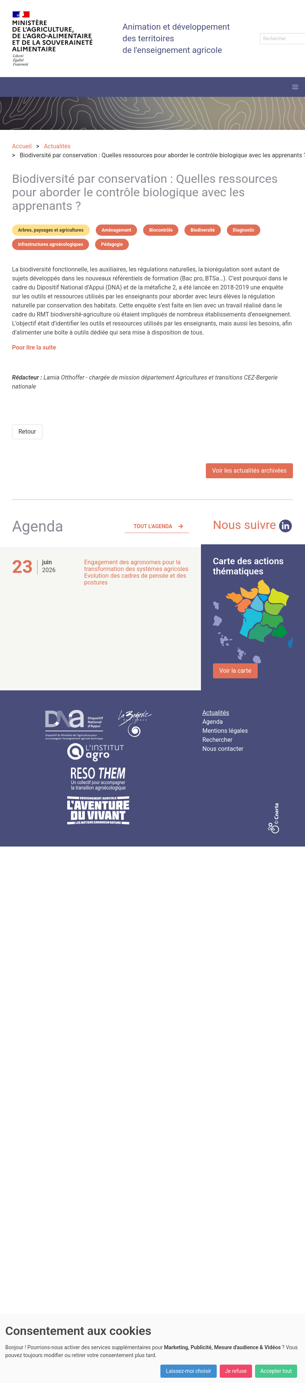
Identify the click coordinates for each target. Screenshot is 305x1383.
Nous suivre (252, 525)
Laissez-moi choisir (188, 1371)
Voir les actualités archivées (249, 470)
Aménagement (116, 230)
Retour (27, 431)
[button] (295, 87)
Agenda (212, 721)
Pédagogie (111, 244)
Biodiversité (202, 230)
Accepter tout (276, 1371)
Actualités (215, 712)
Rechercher (217, 739)
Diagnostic (243, 230)
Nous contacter (222, 748)
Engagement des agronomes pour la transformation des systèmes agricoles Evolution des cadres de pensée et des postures (136, 572)
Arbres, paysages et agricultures (51, 230)
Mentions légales (225, 730)
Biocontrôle (160, 230)
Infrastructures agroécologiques (50, 244)
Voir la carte (235, 670)
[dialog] (152, 1348)
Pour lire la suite (34, 347)
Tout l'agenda (153, 526)
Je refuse (236, 1371)
